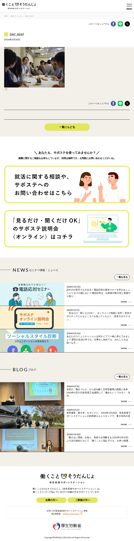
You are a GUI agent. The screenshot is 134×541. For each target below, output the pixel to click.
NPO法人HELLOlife (71, 514)
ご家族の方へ (82, 499)
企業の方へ (51, 499)
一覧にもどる (67, 127)
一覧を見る (122, 277)
